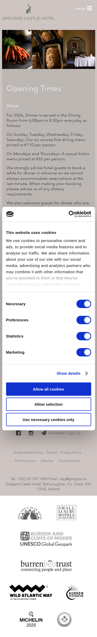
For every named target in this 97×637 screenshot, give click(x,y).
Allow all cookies (48, 389)
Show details (69, 373)
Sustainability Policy (28, 452)
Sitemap (47, 461)
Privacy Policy (71, 452)
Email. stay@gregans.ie (67, 478)
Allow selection (48, 404)
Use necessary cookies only (48, 419)
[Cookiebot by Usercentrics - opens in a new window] (69, 214)
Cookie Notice (69, 461)
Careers (52, 452)
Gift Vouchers (25, 461)
